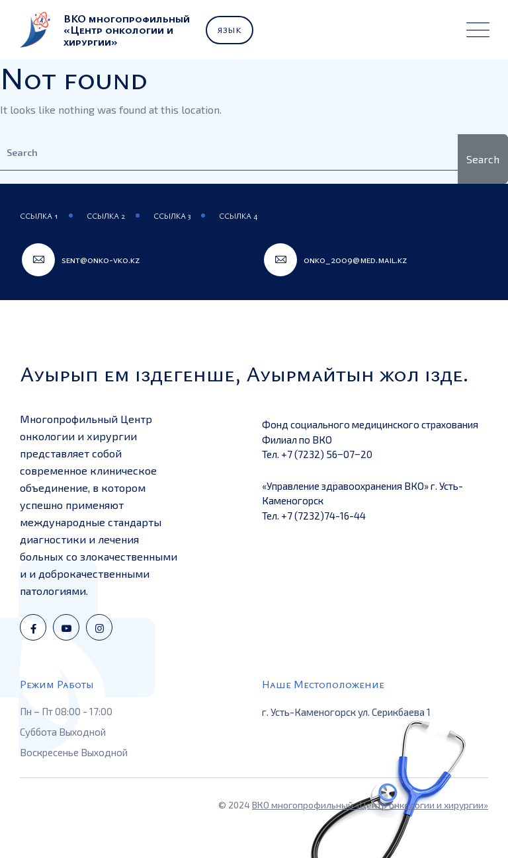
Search (482, 159)
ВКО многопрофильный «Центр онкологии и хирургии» (370, 804)
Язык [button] (229, 30)
